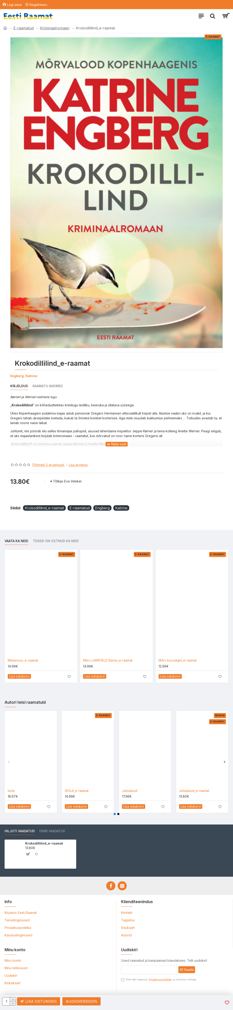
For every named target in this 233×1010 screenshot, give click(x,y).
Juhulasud (129, 791)
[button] (9, 762)
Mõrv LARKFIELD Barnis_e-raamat (107, 660)
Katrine (121, 508)
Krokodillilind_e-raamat (44, 508)
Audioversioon (81, 1001)
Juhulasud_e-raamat (194, 791)
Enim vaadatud (52, 831)
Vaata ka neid (16, 541)
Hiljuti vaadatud (20, 831)
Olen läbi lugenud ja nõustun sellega (158, 980)
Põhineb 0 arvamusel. (48, 465)
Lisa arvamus (78, 465)
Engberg (102, 508)
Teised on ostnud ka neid (56, 541)
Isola (11, 791)
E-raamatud (23, 28)
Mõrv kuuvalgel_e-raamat (178, 660)
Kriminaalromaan (54, 28)
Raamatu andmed (48, 386)
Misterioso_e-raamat (23, 660)
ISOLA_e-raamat (77, 791)
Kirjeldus (19, 386)
